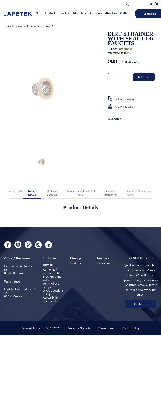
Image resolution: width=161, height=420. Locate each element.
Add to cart (143, 77)
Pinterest (28, 244)
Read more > (114, 118)
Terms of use (51, 284)
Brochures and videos (52, 278)
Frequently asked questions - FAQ (53, 290)
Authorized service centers (52, 271)
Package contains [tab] (52, 193)
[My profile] (151, 4)
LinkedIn (48, 244)
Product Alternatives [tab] (110, 193)
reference (114, 53)
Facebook (7, 244)
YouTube (17, 244)
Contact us (140, 304)
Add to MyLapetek (124, 99)
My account (104, 263)
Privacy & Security (79, 328)
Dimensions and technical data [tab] (80, 193)
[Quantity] (119, 77)
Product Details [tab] (32, 193)
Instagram (38, 244)
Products (75, 263)
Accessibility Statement (51, 299)
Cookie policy (130, 328)
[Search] (111, 5)
